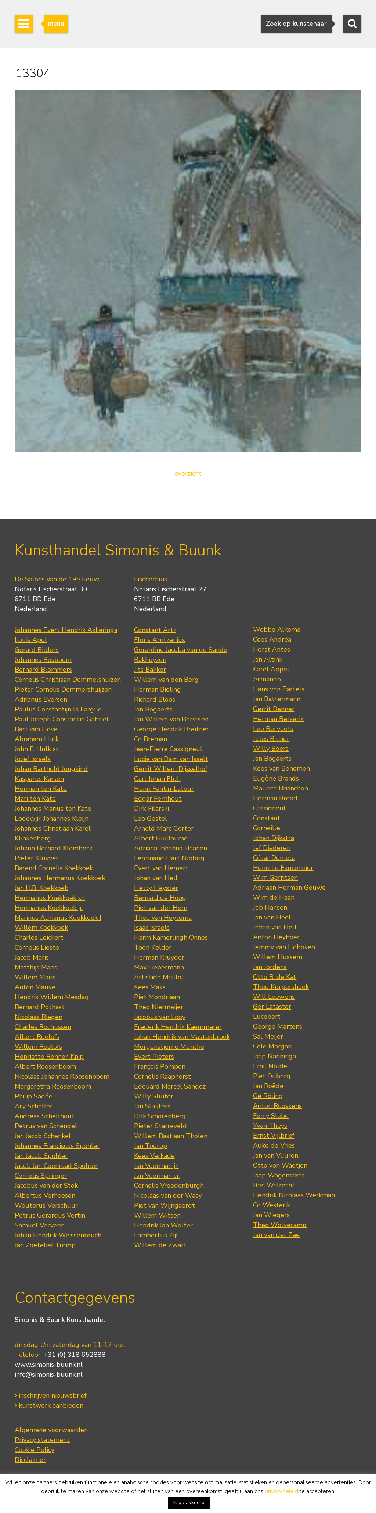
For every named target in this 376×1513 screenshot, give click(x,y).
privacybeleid (281, 1491)
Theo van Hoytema (163, 917)
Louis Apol (31, 639)
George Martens (277, 1026)
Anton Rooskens (277, 1105)
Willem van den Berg (166, 679)
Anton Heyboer (276, 937)
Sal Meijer (268, 1036)
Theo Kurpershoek (281, 986)
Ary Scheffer (34, 1106)
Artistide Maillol (159, 977)
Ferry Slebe (271, 1115)
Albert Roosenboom (45, 1066)
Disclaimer (30, 1459)
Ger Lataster (272, 1006)
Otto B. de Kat (274, 976)
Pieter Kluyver (36, 858)
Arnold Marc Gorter (164, 828)
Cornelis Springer (41, 1175)
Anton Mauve (35, 987)
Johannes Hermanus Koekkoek (60, 878)
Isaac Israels (152, 927)
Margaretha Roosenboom (53, 1086)
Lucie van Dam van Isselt (171, 758)
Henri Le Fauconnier (283, 867)
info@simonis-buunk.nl (49, 1374)
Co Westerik (271, 1205)
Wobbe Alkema (276, 629)
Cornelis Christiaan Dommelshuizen (68, 679)
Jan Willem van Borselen (171, 719)
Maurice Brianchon (280, 788)
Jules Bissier (271, 738)
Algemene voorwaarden (51, 1430)
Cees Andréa (272, 639)
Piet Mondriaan (157, 997)
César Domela (274, 857)
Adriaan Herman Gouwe (289, 887)
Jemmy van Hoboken (284, 947)
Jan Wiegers (271, 1215)
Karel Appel (271, 669)
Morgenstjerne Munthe (169, 1046)
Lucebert (267, 1016)
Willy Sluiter (153, 1096)
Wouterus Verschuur (46, 1205)
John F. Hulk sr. (37, 749)
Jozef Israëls (33, 758)
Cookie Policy (34, 1449)
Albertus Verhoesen (45, 1195)
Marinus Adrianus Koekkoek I (58, 917)
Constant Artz (155, 629)
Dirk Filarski (151, 808)
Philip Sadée (34, 1096)
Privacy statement (42, 1439)
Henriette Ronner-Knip (49, 1056)
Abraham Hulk (37, 739)
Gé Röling (268, 1095)
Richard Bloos (154, 699)
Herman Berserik (278, 718)
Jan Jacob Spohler (41, 1155)
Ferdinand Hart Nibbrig (169, 858)
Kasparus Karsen (39, 778)
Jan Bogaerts (153, 709)
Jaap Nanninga (274, 1056)
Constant (266, 818)
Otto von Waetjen (280, 1165)
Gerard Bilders (37, 649)
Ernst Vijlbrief (273, 1135)
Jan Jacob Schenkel (43, 1136)
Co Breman (150, 739)
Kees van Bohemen (281, 768)
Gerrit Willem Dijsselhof (170, 768)
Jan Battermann (276, 699)
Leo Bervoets (273, 728)
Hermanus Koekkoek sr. (50, 897)
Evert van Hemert (161, 868)
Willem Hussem (277, 957)
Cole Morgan (272, 1046)
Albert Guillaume (161, 838)
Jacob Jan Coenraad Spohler (56, 1165)
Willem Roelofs (38, 1046)
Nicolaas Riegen (38, 1016)
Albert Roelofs (37, 1036)
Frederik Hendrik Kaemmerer (178, 1026)
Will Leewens (274, 996)
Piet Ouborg (271, 1076)
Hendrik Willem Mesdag (52, 997)
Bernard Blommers (43, 669)
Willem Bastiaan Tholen (170, 1136)
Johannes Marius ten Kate (53, 808)
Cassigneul (269, 808)
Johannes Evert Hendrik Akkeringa (66, 629)
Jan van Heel (272, 917)
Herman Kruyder (159, 957)
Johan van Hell (156, 878)
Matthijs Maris (36, 967)
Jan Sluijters (152, 1106)
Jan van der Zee (276, 1234)
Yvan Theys (270, 1125)
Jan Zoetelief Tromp (45, 1245)
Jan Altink (267, 659)
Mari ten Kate (35, 798)
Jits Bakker (150, 669)
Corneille (266, 828)
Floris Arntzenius (159, 639)
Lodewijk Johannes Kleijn (51, 818)
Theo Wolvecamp (280, 1224)
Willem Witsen (157, 1215)
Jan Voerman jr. (156, 1165)
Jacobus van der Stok (46, 1185)
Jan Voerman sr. (157, 1175)
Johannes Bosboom (43, 659)
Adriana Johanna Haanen (170, 848)
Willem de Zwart (160, 1245)
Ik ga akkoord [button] (189, 1502)
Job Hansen (270, 907)
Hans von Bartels (278, 689)
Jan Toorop (150, 1145)
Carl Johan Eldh (157, 778)
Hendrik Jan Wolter (163, 1225)
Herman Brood (275, 798)
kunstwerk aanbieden (49, 1405)
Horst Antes (271, 649)
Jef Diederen (271, 847)
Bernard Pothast (40, 1007)
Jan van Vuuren (275, 1155)
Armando (267, 679)
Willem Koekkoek (41, 927)
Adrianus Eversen (41, 699)
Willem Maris (35, 977)
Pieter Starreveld (160, 1126)
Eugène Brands (276, 778)
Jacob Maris (32, 957)
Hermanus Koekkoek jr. (49, 907)
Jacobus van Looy (159, 1016)
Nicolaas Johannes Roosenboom (62, 1076)
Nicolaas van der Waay (168, 1195)
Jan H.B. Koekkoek (41, 887)
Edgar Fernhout (158, 798)
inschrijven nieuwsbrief (51, 1395)
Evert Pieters (154, 1056)
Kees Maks (150, 987)
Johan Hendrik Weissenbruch (58, 1235)
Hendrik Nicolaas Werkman (294, 1195)
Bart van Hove (36, 729)
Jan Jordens (270, 966)
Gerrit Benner (273, 708)
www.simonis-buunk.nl (49, 1364)
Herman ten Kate (41, 788)
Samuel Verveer (39, 1225)
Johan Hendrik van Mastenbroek (182, 1036)
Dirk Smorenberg (160, 1116)
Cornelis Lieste (37, 947)
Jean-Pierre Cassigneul (168, 749)
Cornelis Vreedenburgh (169, 1185)
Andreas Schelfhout (45, 1116)
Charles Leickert (39, 937)
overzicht (188, 473)
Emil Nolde (270, 1066)
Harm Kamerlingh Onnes (171, 937)
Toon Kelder (152, 947)
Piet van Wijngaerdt (164, 1205)
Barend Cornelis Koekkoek (54, 868)
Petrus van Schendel (46, 1126)
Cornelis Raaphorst (162, 1076)
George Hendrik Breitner (171, 729)
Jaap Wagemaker (278, 1175)
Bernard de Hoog (160, 897)
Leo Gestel (150, 818)
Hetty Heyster (156, 887)
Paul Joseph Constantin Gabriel (62, 719)
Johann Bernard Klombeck (54, 848)
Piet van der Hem (160, 907)
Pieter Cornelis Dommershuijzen (63, 689)
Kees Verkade (154, 1155)
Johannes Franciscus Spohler (57, 1145)
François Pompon (159, 1066)
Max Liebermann (159, 967)
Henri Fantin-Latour (164, 788)
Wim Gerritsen (275, 877)
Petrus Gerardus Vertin (50, 1215)
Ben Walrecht (274, 1185)
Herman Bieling (157, 689)
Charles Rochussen (43, 1026)
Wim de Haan (273, 897)
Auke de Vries (274, 1145)
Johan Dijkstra (273, 837)
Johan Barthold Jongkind (51, 768)
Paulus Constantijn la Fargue (58, 709)
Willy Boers (271, 748)
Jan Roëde (268, 1086)
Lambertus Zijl (156, 1235)
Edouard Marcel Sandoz (170, 1086)
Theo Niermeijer (158, 1007)
